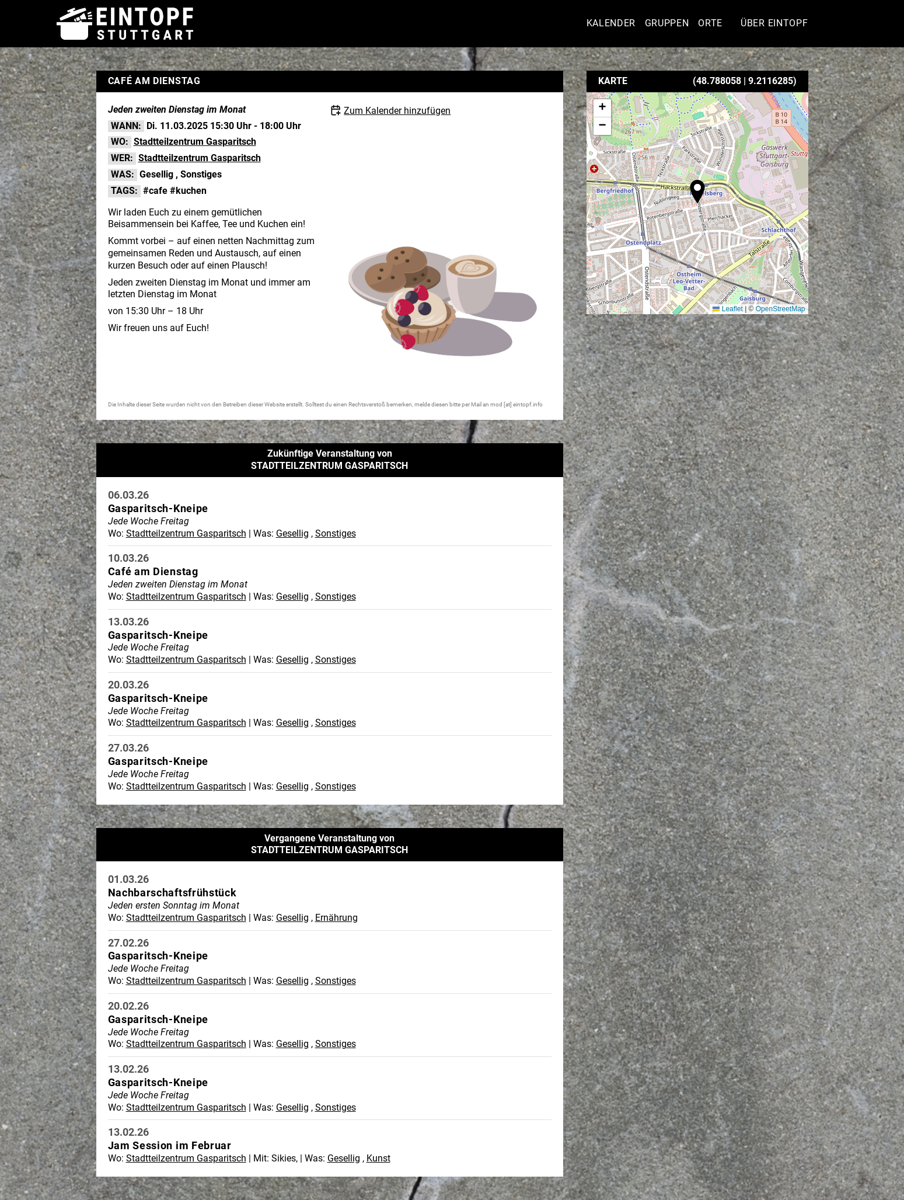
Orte (710, 23)
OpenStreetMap (780, 309)
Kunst (378, 1158)
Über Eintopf (774, 23)
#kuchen (188, 190)
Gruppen (667, 23)
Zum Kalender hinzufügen (397, 110)
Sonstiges (201, 174)
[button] (697, 191)
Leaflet (727, 309)
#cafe (155, 190)
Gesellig (156, 174)
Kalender (611, 23)
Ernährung (336, 917)
